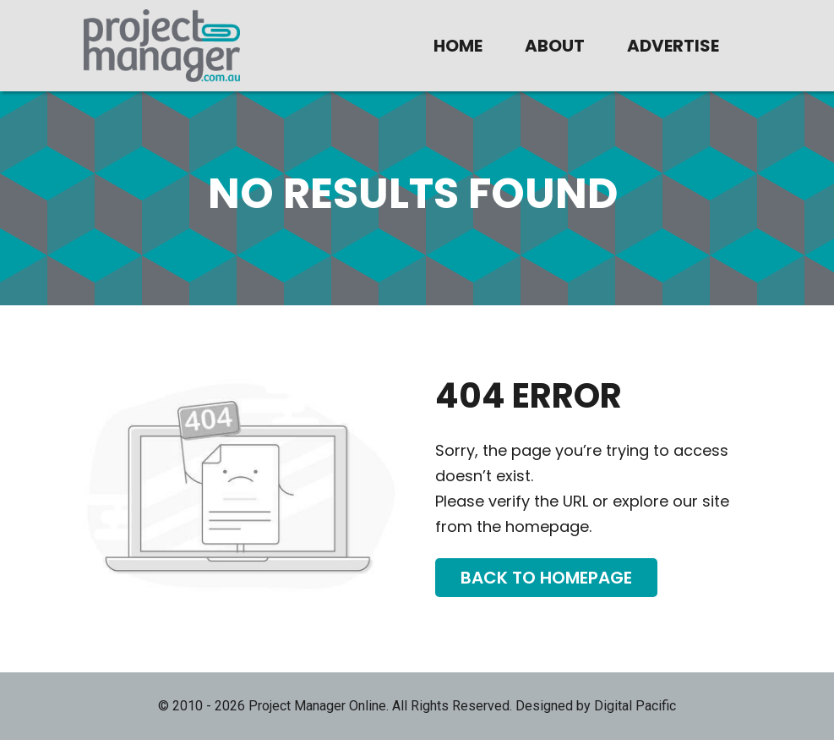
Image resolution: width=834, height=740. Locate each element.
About (555, 46)
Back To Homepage (546, 577)
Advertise (673, 46)
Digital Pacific (635, 706)
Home (457, 46)
